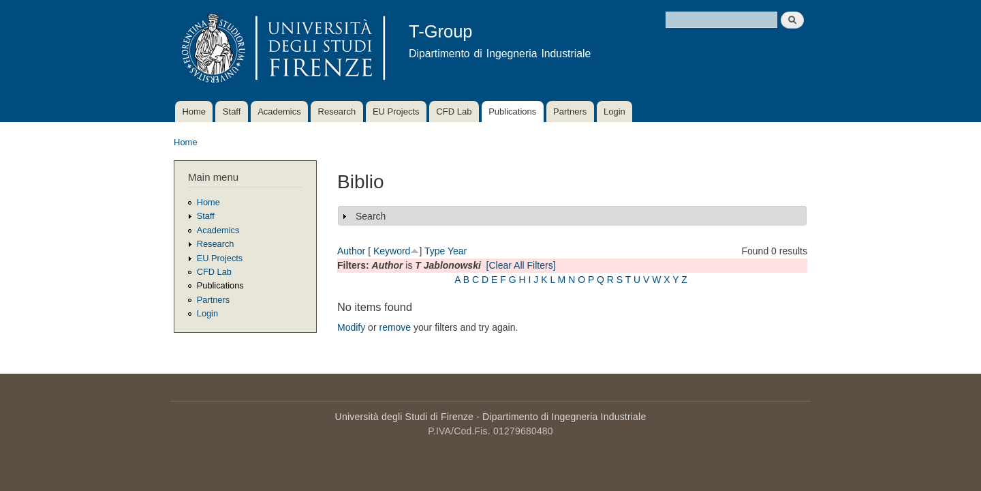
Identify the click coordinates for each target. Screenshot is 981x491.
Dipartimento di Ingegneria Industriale (564, 416)
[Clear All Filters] (521, 265)
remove (395, 327)
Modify (351, 327)
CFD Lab (453, 111)
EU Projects (396, 111)
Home (194, 111)
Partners (570, 111)
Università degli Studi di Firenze (404, 416)
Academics (279, 111)
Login (614, 111)
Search (371, 216)
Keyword (391, 251)
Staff (232, 111)
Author (351, 251)
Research (337, 111)
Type (434, 251)
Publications (512, 111)
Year (457, 251)
